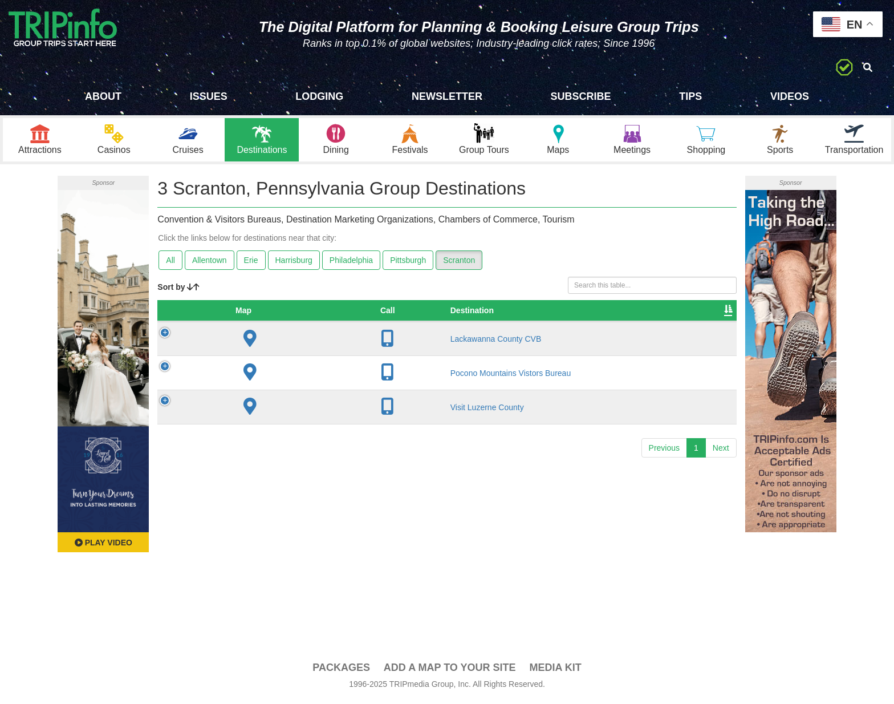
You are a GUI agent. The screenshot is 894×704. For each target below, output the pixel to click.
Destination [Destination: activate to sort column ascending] (247, 313)
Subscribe (581, 96)
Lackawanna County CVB (271, 341)
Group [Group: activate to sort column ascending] (701, 313)
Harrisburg (293, 263)
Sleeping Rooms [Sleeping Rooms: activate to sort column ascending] (529, 313)
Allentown (209, 263)
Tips (690, 96)
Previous (664, 450)
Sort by (178, 289)
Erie (251, 263)
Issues (208, 96)
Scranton (459, 263)
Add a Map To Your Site (450, 670)
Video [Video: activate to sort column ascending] (604, 313)
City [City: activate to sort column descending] (379, 313)
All (170, 263)
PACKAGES (341, 670)
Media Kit (555, 670)
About (103, 96)
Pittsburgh (408, 263)
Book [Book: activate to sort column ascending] (652, 313)
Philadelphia (351, 263)
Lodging (319, 96)
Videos (789, 96)
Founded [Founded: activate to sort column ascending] (451, 313)
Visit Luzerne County (262, 410)
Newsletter (447, 96)
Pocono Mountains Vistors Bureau (286, 376)
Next (721, 450)
